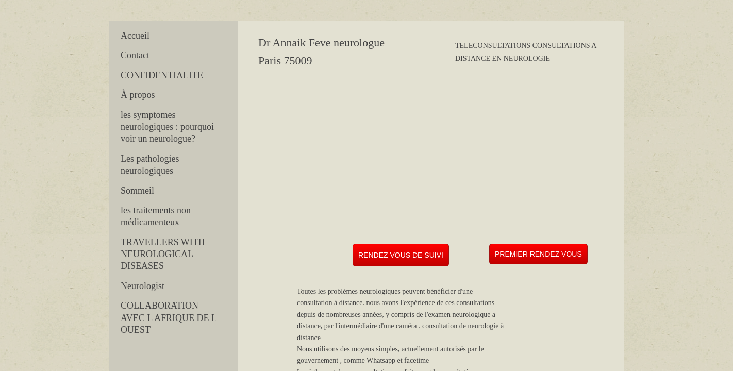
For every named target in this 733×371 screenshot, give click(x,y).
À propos (138, 95)
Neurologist (142, 286)
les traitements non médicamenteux (156, 216)
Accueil (135, 35)
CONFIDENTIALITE (162, 75)
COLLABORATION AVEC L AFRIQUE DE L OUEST (168, 317)
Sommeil (137, 190)
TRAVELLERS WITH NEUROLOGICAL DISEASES (163, 254)
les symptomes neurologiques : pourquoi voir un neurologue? (167, 127)
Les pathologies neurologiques (150, 165)
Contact (135, 55)
